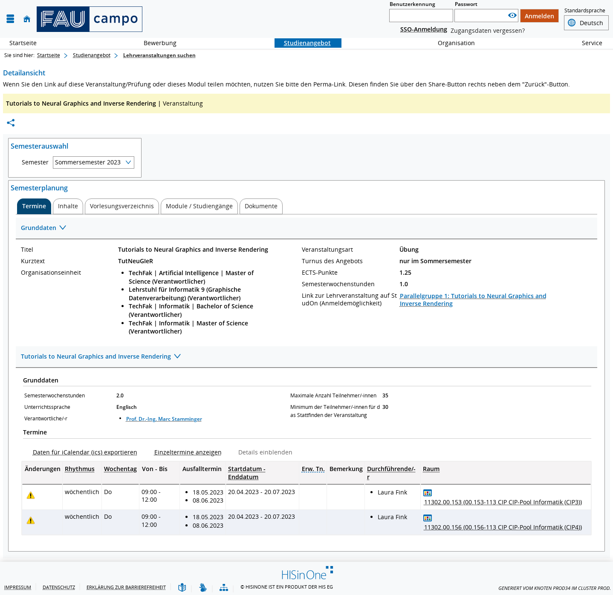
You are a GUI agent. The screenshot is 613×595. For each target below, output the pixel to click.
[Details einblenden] (262, 452)
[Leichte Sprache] (182, 588)
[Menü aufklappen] (10, 19)
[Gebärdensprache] (202, 588)
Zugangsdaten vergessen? (488, 30)
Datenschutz (59, 587)
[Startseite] (26, 19)
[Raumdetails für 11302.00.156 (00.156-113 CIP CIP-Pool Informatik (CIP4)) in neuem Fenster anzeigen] (503, 527)
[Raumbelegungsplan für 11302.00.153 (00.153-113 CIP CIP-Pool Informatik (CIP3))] (428, 492)
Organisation (451, 43)
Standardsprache (584, 10)
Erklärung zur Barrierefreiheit (126, 587)
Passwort (466, 4)
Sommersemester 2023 (88, 162)
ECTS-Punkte (320, 272)
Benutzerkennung (412, 4)
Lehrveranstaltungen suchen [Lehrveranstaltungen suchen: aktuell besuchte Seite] (159, 55)
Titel (27, 249)
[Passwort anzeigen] (512, 15)
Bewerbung (155, 43)
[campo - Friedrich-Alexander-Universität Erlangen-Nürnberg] (89, 19)
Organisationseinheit (51, 272)
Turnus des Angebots (332, 261)
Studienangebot (303, 43)
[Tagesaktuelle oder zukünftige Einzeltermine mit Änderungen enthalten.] (31, 495)
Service (587, 43)
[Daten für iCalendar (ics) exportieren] (81, 452)
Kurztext (33, 261)
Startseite (23, 43)
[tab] (34, 206)
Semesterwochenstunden (338, 284)
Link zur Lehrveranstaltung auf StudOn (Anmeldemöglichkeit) (349, 299)
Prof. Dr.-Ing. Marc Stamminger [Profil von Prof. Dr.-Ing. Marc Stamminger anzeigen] (164, 419)
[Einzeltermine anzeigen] (184, 452)
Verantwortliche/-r (45, 418)
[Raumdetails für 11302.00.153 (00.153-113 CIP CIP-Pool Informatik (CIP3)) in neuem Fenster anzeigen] (503, 502)
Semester (35, 162)
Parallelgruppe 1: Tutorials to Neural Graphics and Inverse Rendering (473, 300)
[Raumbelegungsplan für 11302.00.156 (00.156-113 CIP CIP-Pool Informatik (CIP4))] (428, 517)
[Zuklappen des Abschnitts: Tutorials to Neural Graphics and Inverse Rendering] (306, 357)
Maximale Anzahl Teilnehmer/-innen (333, 395)
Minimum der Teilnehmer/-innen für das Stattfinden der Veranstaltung (335, 410)
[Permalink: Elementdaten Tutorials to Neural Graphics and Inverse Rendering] (10, 122)
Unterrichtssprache (47, 407)
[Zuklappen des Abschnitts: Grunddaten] (306, 228)
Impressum (17, 587)
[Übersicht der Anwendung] (223, 588)
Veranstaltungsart (327, 249)
